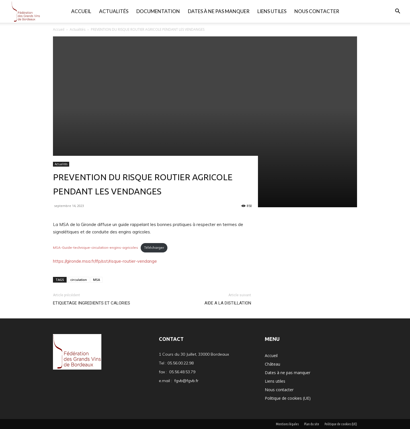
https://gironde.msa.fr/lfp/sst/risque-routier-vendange (105, 261)
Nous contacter (316, 11)
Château (272, 364)
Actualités (113, 11)
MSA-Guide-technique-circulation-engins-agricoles (95, 247)
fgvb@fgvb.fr (186, 380)
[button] (397, 11)
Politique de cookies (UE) (288, 398)
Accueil (81, 11)
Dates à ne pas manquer (218, 11)
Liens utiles (271, 11)
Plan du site (311, 424)
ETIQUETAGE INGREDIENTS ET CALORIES (91, 303)
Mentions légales (287, 424)
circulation (78, 279)
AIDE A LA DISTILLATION (227, 303)
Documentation (158, 11)
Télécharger (154, 247)
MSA (96, 279)
